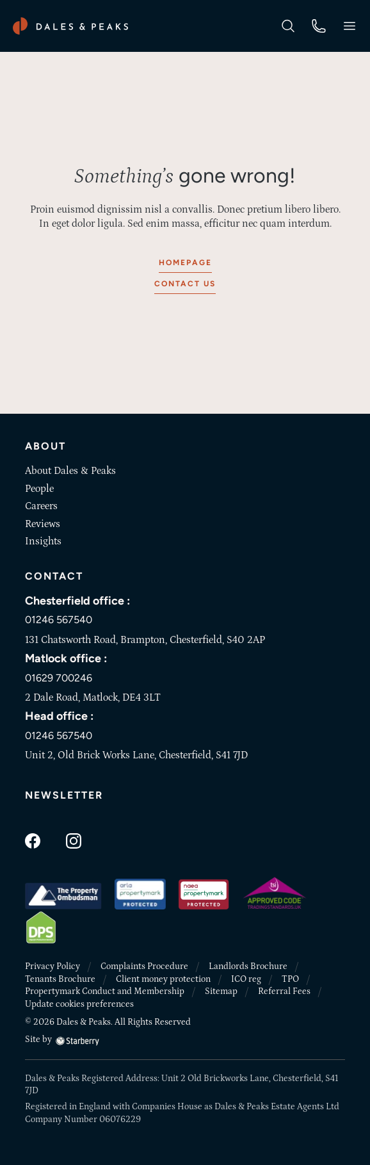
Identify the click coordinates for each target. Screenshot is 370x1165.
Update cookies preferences (79, 1004)
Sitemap (221, 991)
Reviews (42, 524)
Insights (43, 541)
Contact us (185, 283)
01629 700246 (58, 678)
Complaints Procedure (144, 966)
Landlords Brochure (248, 966)
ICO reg (246, 979)
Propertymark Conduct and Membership (104, 991)
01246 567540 (58, 620)
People (39, 488)
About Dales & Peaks (70, 471)
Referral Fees (284, 991)
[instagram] (73, 840)
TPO (290, 979)
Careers (41, 506)
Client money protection (163, 979)
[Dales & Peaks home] (70, 26)
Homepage (185, 262)
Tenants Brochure (60, 979)
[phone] (318, 25)
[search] (288, 25)
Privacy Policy (52, 966)
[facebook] (32, 840)
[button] (349, 26)
